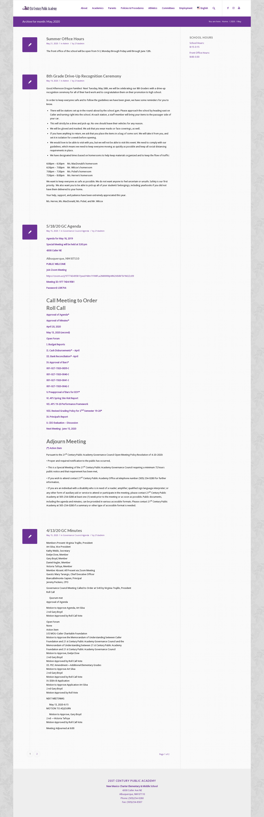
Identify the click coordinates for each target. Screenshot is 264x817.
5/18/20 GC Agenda (63, 226)
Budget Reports (56, 344)
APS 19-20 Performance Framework (69, 404)
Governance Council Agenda (76, 231)
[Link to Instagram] (233, 8)
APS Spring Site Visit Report (64, 398)
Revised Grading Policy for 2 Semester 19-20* (77, 411)
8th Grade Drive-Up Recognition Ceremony (83, 76)
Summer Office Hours (65, 38)
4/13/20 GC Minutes (64, 530)
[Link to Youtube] (239, 8)
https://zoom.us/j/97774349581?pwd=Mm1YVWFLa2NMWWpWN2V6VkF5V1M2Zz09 (90, 276)
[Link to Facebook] (228, 8)
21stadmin (79, 43)
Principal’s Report (59, 416)
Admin (66, 43)
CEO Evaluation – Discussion (63, 422)
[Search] (213, 8)
